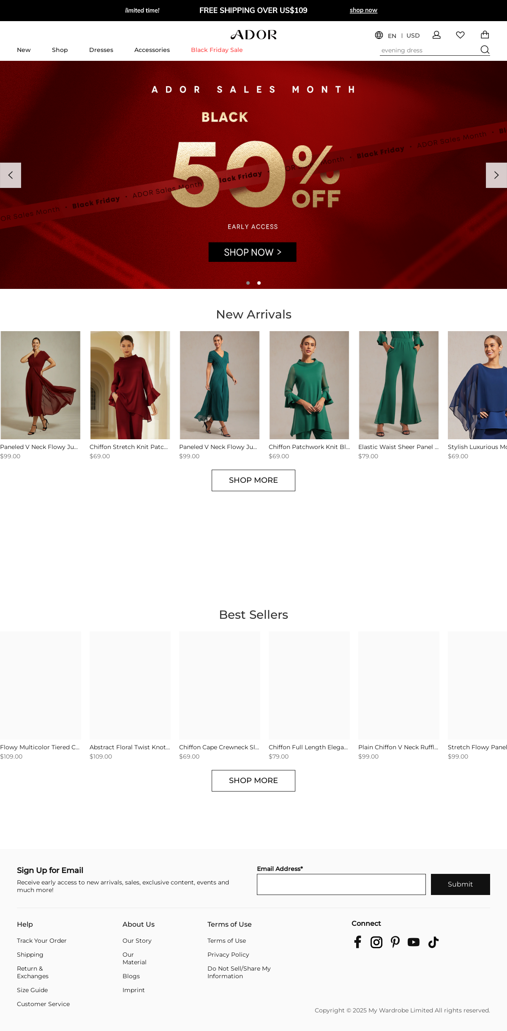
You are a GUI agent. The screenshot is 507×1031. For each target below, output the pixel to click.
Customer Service (43, 1004)
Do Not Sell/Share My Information (239, 972)
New (24, 50)
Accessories (152, 50)
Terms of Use (229, 924)
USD (413, 35)
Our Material (135, 958)
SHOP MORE (253, 480)
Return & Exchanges (33, 972)
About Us (139, 924)
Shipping (30, 954)
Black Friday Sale (217, 50)
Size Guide (32, 990)
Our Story (137, 940)
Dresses (101, 50)
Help (25, 924)
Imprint (134, 990)
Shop (60, 50)
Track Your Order (42, 940)
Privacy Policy (228, 954)
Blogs (131, 976)
